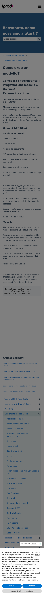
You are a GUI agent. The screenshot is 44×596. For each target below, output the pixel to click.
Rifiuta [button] (12, 586)
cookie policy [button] (18, 566)
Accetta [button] (32, 586)
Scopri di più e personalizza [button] (22, 591)
